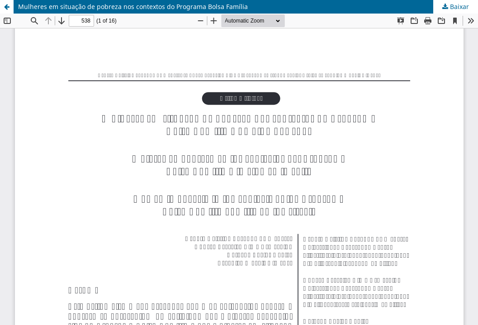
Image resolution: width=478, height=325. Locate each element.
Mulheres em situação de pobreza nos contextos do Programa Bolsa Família (133, 6)
